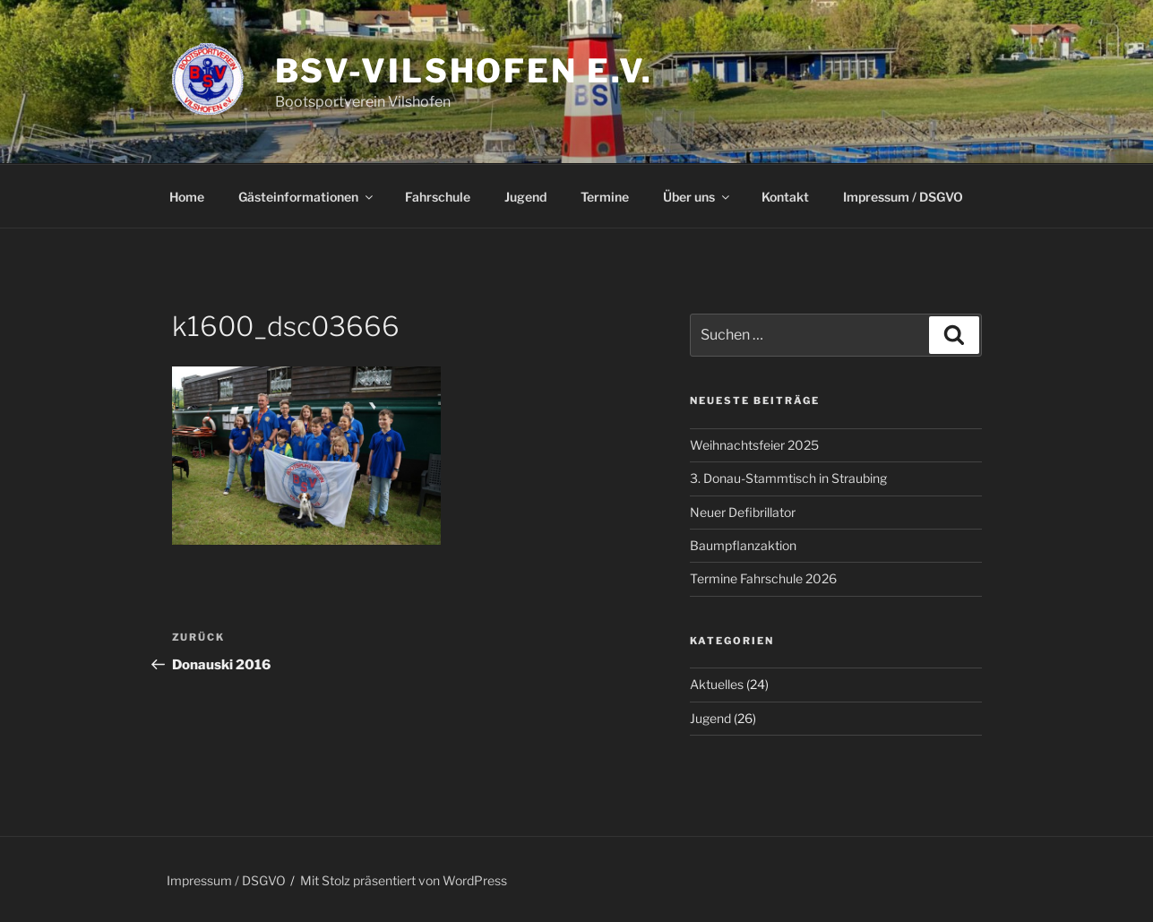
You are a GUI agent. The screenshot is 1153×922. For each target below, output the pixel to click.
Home (186, 196)
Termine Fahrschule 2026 (763, 578)
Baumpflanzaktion (743, 545)
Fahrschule (437, 196)
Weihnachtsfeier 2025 (754, 444)
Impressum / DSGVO (903, 196)
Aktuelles (717, 684)
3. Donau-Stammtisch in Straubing (788, 478)
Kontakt (785, 196)
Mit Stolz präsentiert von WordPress (403, 880)
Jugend (525, 196)
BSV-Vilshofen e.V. (464, 70)
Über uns (697, 196)
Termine (605, 196)
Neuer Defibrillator (743, 512)
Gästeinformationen (306, 196)
